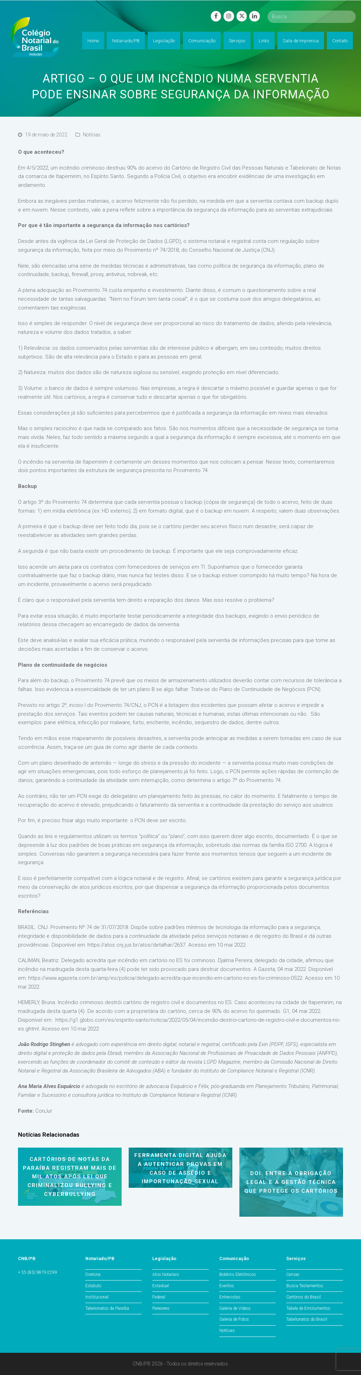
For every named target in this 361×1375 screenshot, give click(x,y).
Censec (293, 1274)
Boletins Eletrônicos (237, 1274)
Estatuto (93, 1285)
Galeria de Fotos (234, 1319)
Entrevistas (229, 1297)
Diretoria (92, 1274)
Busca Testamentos (304, 1285)
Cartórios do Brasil (303, 1297)
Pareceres (161, 1308)
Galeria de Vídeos (235, 1308)
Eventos (226, 1285)
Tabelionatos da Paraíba (107, 1308)
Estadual (160, 1285)
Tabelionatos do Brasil (306, 1319)
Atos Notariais (165, 1274)
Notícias (91, 135)
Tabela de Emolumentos (308, 1308)
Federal (158, 1297)
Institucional (97, 1297)
